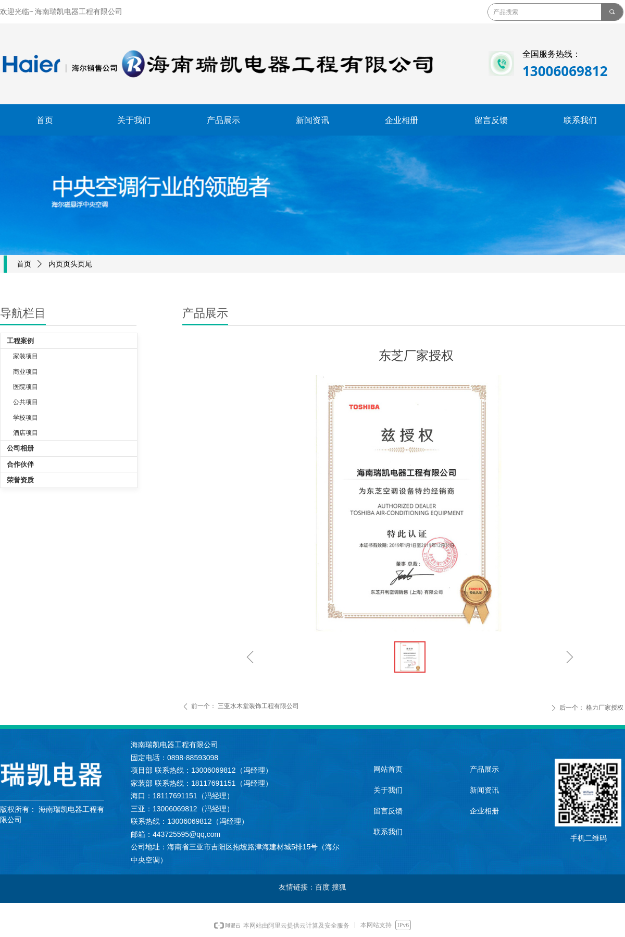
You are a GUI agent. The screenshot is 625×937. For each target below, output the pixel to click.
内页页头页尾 (70, 264)
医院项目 (25, 387)
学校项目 (25, 417)
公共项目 (25, 402)
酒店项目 (25, 432)
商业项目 (25, 371)
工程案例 (20, 341)
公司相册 (20, 448)
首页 (24, 264)
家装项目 (25, 356)
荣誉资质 (20, 480)
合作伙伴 (20, 464)
